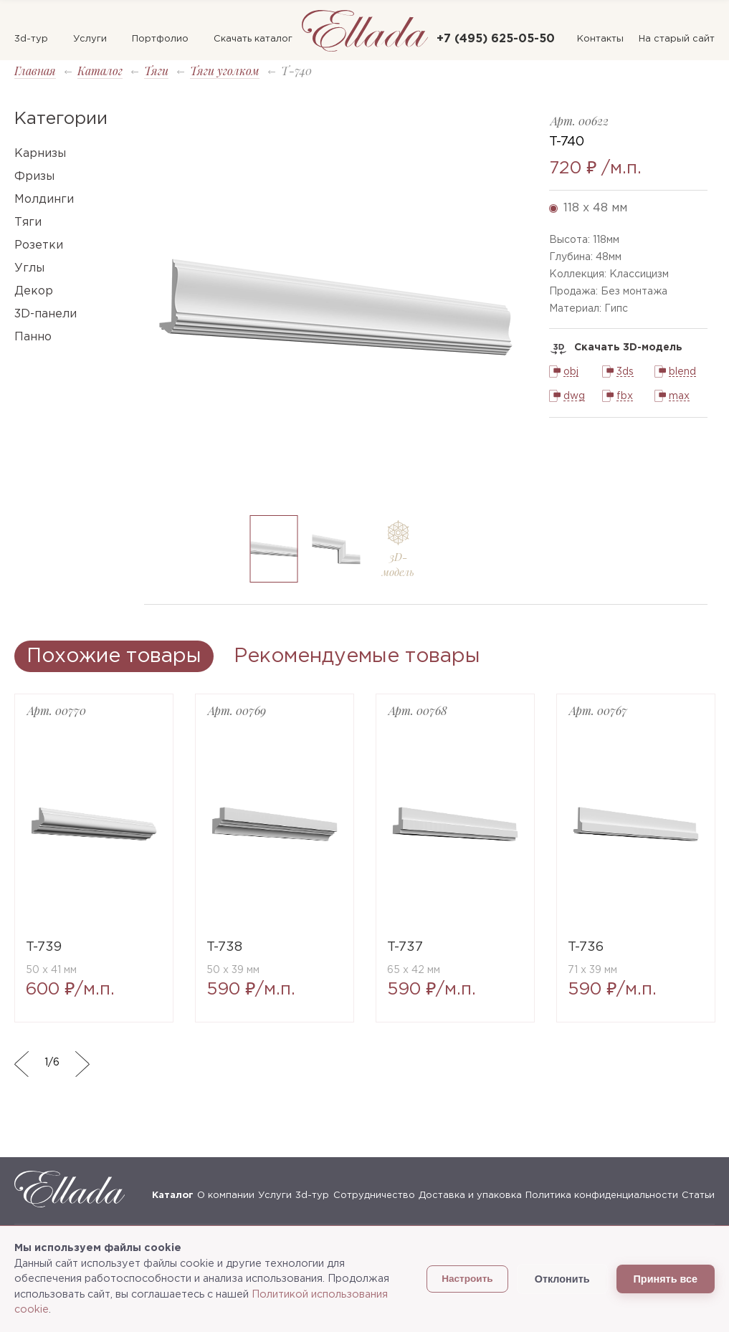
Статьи (698, 1195)
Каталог (100, 70)
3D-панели (45, 314)
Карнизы (40, 153)
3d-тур (31, 39)
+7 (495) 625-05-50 (496, 39)
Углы (29, 268)
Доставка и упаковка (470, 1195)
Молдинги (44, 199)
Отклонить (562, 1279)
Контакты (600, 39)
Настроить (467, 1278)
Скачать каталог (253, 39)
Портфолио (160, 39)
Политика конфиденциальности (601, 1195)
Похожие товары (114, 656)
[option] (336, 307)
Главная (35, 70)
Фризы (34, 176)
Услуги (90, 39)
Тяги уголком (224, 70)
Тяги (156, 70)
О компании (225, 1195)
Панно (33, 337)
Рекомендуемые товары (357, 656)
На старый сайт (677, 39)
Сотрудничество (374, 1195)
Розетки (38, 245)
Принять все (665, 1279)
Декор (33, 291)
